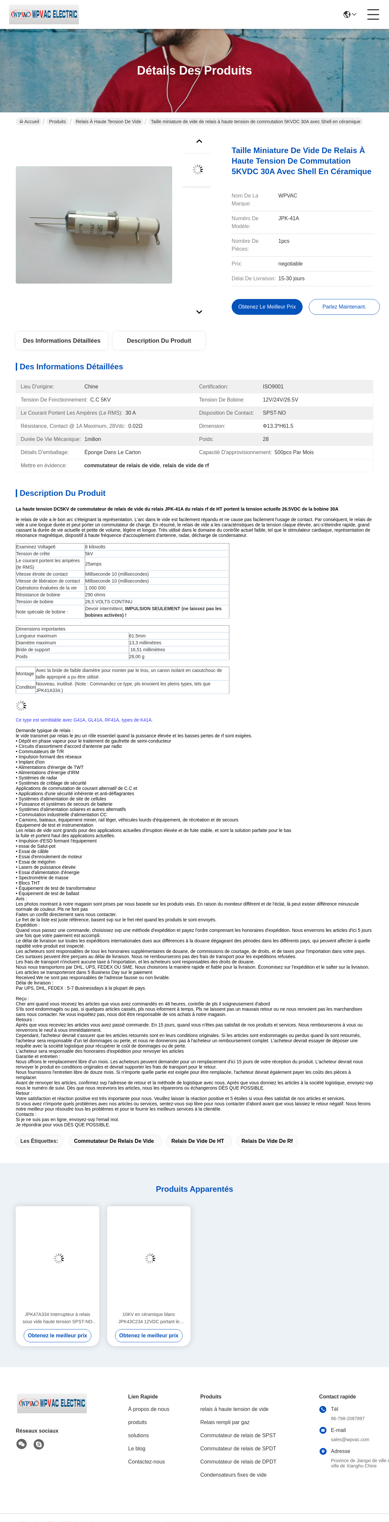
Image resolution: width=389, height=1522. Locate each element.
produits (137, 1422)
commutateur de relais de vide (114, 1141)
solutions (138, 1435)
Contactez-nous (146, 1461)
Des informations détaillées (62, 340)
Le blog (137, 1448)
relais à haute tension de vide (108, 121)
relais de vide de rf (267, 1141)
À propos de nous (148, 1409)
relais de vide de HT (197, 1141)
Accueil (29, 121)
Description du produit (159, 340)
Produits (57, 121)
